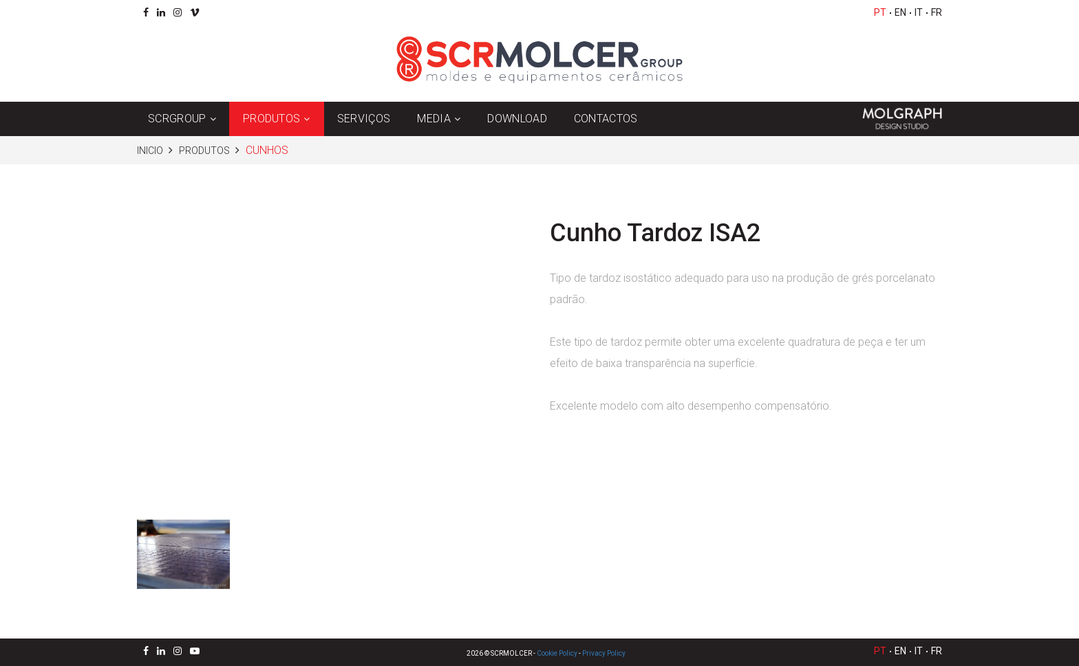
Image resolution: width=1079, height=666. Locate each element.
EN (900, 12)
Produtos (272, 118)
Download (517, 118)
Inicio (150, 150)
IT (919, 12)
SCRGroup (177, 118)
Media (434, 118)
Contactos (606, 118)
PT (880, 12)
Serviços (364, 118)
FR (936, 12)
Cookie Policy (557, 653)
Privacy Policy (604, 653)
